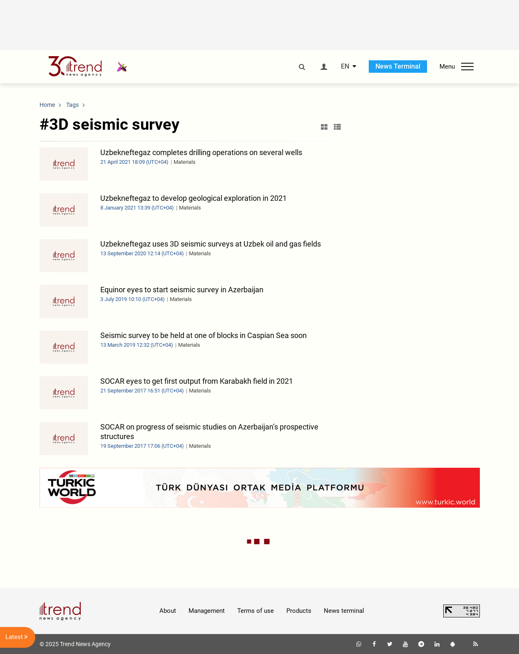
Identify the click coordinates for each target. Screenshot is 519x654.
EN (345, 66)
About (167, 611)
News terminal (344, 611)
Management (207, 611)
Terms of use (255, 611)
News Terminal (397, 66)
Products (298, 611)
